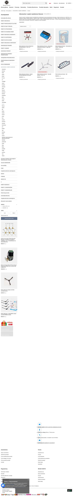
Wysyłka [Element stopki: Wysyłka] (2, 473)
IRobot (3, 76)
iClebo (3, 100)
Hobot (3, 88)
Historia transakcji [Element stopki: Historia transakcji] (41, 460)
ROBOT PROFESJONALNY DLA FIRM (8, 23)
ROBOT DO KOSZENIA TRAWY (7, 31)
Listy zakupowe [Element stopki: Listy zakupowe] (41, 456)
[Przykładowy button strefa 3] (7, 335)
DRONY (2, 173)
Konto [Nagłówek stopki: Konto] (39, 449)
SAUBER (3, 148)
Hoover (3, 104)
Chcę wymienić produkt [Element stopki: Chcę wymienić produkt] (5, 460)
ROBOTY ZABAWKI (5, 48)
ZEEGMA (3, 140)
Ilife (2, 109)
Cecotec (3, 119)
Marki (51, 7)
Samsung (3, 86)
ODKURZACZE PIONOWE (6, 45)
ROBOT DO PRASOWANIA (6, 29)
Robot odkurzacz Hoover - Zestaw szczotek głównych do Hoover (26, 75)
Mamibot (3, 93)
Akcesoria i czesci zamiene (6, 201)
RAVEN (3, 128)
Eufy (2, 118)
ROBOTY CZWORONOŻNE (6, 187)
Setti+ (3, 145)
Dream (3, 74)
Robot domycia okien (5, 192)
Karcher (3, 114)
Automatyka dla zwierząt (6, 18)
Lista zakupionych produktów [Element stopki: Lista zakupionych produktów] (44, 458)
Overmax (3, 123)
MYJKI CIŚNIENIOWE (5, 64)
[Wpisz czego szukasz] (34, 3)
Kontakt (62, 7)
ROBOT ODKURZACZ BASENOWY (8, 34)
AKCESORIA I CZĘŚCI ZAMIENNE (19, 10)
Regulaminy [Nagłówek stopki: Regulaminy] (4, 469)
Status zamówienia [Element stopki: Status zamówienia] (4, 452)
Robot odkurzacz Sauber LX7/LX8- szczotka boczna (7, 290)
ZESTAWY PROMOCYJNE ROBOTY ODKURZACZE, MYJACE (8, 159)
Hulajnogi (3, 176)
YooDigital (3, 81)
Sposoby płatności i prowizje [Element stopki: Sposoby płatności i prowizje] (6, 475)
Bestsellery (23, 7)
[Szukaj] (46, 3)
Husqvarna (4, 95)
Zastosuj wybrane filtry (9, 218)
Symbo (3, 107)
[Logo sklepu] (6, 3)
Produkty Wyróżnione (32, 7)
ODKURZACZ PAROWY (6, 51)
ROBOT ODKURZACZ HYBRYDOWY (8, 42)
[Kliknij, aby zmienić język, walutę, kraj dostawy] (50, 3)
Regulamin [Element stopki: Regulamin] (3, 477)
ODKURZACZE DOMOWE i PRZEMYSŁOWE (6, 54)
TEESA (3, 155)
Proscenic (3, 121)
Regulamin (56, 7)
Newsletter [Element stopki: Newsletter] (40, 464)
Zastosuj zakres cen (4, 215)
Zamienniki (4, 69)
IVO (2, 126)
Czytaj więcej (21, 22)
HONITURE (4, 141)
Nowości (11, 7)
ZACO (3, 116)
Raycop (3, 105)
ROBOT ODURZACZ (5, 184)
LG (2, 79)
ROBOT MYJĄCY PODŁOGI (6, 26)
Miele (3, 97)
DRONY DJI (3, 179)
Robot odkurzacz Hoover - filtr (61, 74)
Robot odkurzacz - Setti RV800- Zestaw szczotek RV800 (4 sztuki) (8, 314)
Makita (3, 111)
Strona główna (4, 7)
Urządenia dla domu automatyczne (8, 198)
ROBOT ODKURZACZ (5, 20)
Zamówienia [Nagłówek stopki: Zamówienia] (4, 449)
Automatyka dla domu (5, 195)
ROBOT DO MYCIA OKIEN (6, 40)
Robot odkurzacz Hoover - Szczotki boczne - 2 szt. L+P (44, 75)
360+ (3, 130)
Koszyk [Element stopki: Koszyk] (39, 454)
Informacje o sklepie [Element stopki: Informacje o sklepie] (5, 471)
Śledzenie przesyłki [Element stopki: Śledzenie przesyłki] (5, 454)
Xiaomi (3, 83)
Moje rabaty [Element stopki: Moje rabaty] (40, 462)
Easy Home (4, 125)
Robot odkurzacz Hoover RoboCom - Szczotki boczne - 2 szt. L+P (26, 47)
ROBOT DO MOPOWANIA (6, 37)
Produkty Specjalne (44, 7)
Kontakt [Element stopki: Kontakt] (2, 462)
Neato (3, 72)
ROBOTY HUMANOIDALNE (6, 190)
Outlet (2, 168)
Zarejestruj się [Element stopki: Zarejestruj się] (41, 452)
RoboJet (3, 90)
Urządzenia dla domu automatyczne (8, 170)
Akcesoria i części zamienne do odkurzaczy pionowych (7, 138)
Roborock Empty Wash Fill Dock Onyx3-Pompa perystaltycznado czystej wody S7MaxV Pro (9, 266)
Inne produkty (3, 165)
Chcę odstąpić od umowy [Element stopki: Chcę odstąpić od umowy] (6, 458)
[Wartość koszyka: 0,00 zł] (69, 3)
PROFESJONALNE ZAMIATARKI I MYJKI (8, 61)
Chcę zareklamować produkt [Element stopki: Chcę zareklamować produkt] (6, 456)
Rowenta (3, 132)
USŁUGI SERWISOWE (5, 162)
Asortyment (5, 14)
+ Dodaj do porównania (23, 51)
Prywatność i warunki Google (18, 487)
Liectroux (3, 152)
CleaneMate (4, 102)
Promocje (17, 7)
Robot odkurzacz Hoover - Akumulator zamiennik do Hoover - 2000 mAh (44, 47)
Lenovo (3, 135)
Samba (3, 112)
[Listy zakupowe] (62, 3)
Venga (3, 150)
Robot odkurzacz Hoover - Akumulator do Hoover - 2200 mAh (63, 47)
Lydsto (3, 143)
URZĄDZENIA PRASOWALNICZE (8, 57)
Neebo (3, 133)
